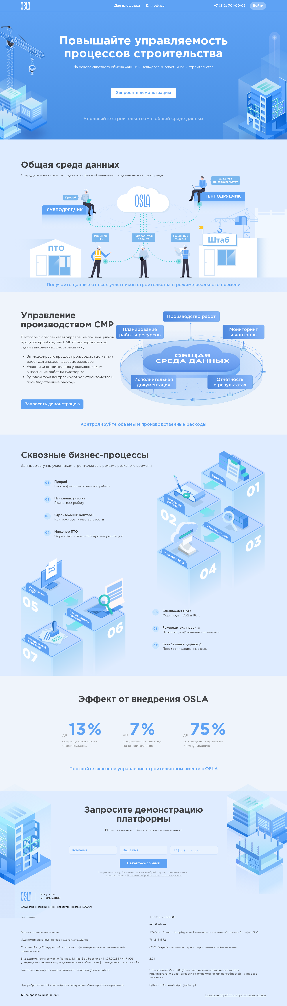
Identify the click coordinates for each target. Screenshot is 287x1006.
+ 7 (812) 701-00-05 (162, 917)
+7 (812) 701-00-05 (229, 5)
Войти (258, 5)
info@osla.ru (157, 924)
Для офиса (155, 5)
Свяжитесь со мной (143, 863)
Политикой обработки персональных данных (154, 875)
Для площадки (127, 5)
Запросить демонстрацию (143, 93)
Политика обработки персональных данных (235, 995)
